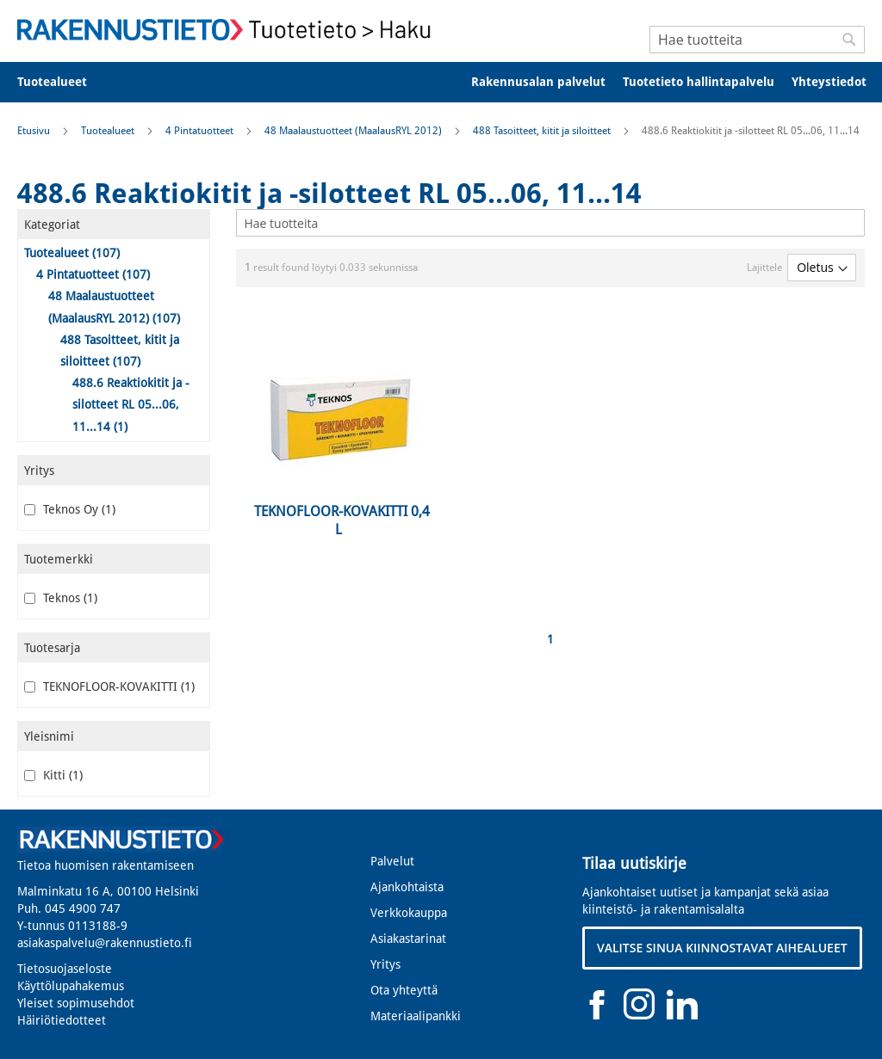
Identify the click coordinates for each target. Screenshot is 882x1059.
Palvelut (392, 861)
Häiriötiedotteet (61, 1020)
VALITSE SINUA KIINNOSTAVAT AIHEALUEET (722, 947)
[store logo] (229, 29)
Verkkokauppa (408, 913)
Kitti (53, 775)
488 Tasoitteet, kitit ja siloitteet (543, 131)
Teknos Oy (69, 509)
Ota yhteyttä (404, 990)
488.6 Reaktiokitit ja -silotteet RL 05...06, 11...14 (130, 404)
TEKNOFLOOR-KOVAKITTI (109, 686)
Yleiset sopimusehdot (75, 1003)
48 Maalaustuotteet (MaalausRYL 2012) (354, 131)
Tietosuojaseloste (64, 969)
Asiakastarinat (408, 938)
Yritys (385, 964)
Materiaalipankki (415, 1016)
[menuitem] (63, 82)
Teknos (60, 598)
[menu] (441, 82)
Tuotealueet (109, 131)
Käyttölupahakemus (70, 986)
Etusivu (35, 131)
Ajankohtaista (407, 887)
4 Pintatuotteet (200, 131)
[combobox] (757, 39)
